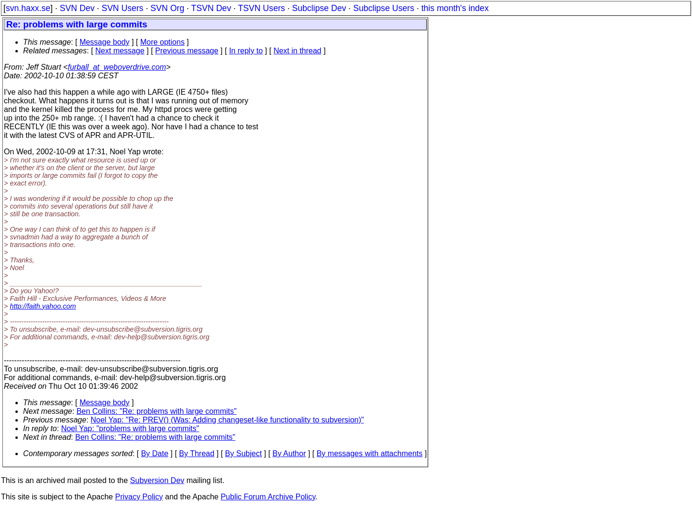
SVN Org (167, 8)
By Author (289, 453)
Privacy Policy (139, 497)
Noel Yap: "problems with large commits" (130, 428)
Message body (104, 42)
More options (162, 42)
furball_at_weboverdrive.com (117, 67)
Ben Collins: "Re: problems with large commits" (156, 411)
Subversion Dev (157, 480)
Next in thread (297, 51)
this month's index (455, 8)
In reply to (246, 51)
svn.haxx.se (28, 8)
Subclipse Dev (319, 8)
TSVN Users (261, 8)
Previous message (187, 51)
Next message (119, 51)
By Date (154, 453)
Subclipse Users (383, 8)
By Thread (197, 453)
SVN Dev (77, 8)
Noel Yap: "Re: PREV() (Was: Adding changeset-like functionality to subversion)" (227, 420)
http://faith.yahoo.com (43, 306)
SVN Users (122, 8)
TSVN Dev (211, 8)
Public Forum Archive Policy (268, 497)
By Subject (243, 453)
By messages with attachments (370, 453)
